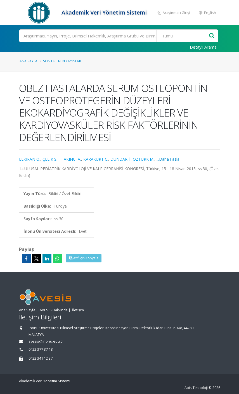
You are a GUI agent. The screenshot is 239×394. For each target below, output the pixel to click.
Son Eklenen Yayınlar (62, 61)
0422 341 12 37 (41, 358)
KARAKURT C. (95, 159)
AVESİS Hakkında (54, 310)
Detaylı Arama (203, 47)
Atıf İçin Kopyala (83, 258)
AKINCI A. (72, 159)
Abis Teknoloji (196, 387)
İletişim (78, 310)
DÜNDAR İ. (120, 159)
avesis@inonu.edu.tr (46, 341)
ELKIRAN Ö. (29, 159)
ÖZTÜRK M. (143, 159)
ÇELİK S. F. (51, 159)
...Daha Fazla (168, 159)
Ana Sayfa (28, 61)
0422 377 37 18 (41, 349)
